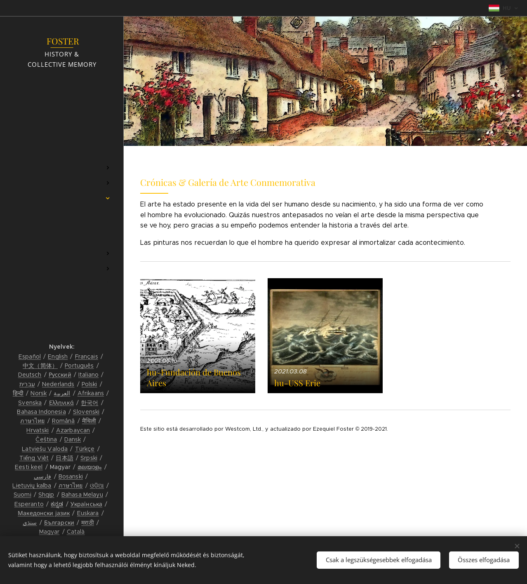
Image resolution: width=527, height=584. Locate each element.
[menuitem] (61, 143)
